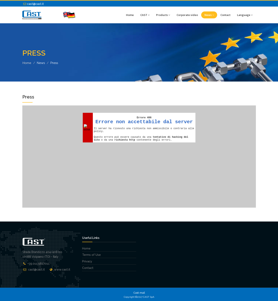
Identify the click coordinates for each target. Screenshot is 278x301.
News (209, 15)
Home (130, 15)
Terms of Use (91, 254)
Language (245, 15)
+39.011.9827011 (38, 263)
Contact (225, 15)
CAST (145, 15)
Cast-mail (139, 292)
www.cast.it (62, 269)
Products (163, 15)
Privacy (87, 261)
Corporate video (187, 15)
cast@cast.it (33, 4)
